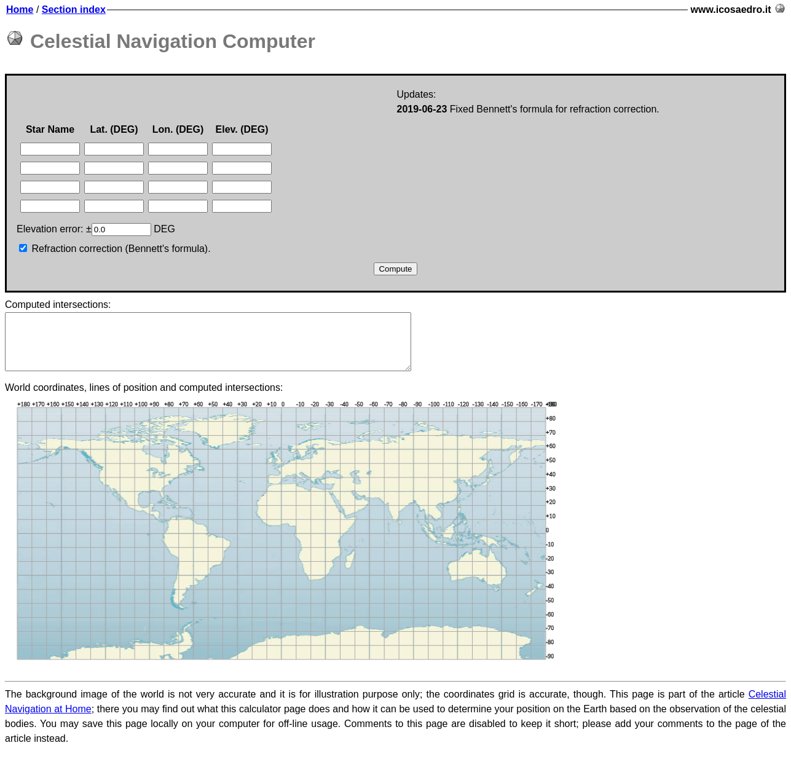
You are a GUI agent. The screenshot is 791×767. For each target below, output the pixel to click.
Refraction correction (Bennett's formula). (115, 248)
